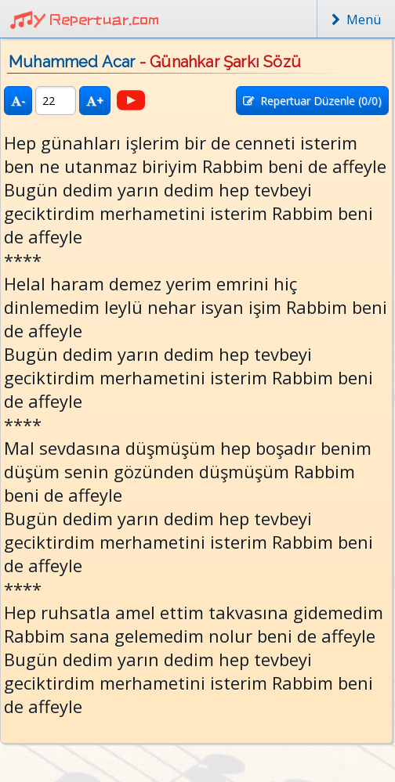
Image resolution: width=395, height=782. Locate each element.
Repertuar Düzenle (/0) (312, 100)
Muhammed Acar (72, 61)
